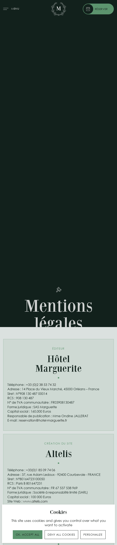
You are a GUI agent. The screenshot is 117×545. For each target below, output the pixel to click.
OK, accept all (27, 534)
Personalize (93, 534)
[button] (11, 9)
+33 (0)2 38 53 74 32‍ (41, 384)
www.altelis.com (35, 501)
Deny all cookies (61, 534)
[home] (59, 9)
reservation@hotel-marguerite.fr (43, 420)
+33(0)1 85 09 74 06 (40, 470)
